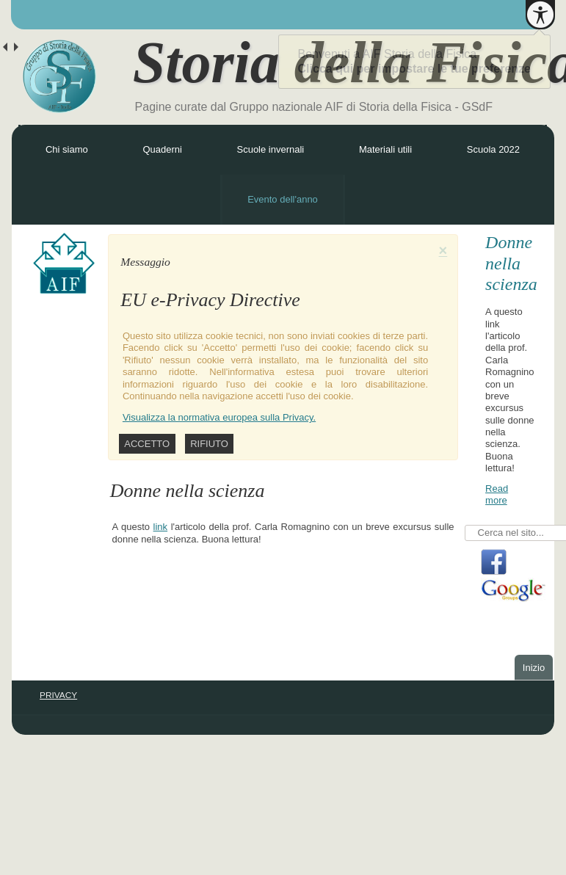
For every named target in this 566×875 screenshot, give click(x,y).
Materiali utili (385, 149)
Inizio (534, 667)
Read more (496, 494)
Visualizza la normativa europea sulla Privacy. (219, 417)
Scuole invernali (270, 149)
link (160, 526)
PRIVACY (58, 695)
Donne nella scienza (511, 263)
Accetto (147, 443)
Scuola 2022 (493, 149)
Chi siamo (67, 149)
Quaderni (161, 149)
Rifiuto (209, 443)
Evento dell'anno (282, 199)
